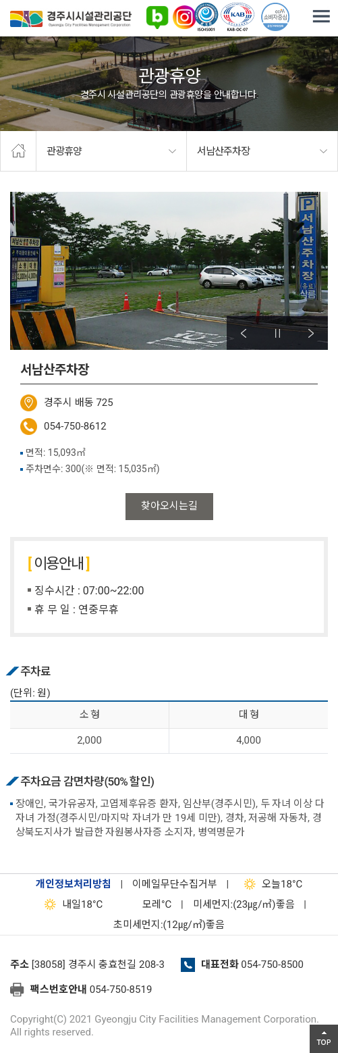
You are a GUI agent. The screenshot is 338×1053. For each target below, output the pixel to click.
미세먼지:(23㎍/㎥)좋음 (244, 904)
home (18, 151)
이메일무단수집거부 (174, 884)
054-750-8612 (75, 426)
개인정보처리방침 (73, 884)
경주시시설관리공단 (71, 21)
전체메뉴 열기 (321, 17)
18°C (270, 884)
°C (145, 904)
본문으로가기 (30, 0)
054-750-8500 (272, 964)
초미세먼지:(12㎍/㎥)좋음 (169, 925)
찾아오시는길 (169, 506)
